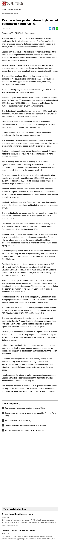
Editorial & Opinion (14, 10)
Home (4, 10)
